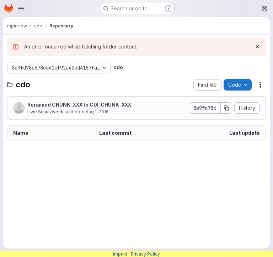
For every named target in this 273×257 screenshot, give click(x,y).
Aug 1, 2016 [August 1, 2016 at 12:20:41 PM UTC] (97, 111)
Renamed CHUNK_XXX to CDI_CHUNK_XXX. (80, 105)
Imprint (120, 254)
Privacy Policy (145, 254)
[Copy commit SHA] (226, 108)
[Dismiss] (257, 46)
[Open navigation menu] (21, 8)
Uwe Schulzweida (46, 111)
